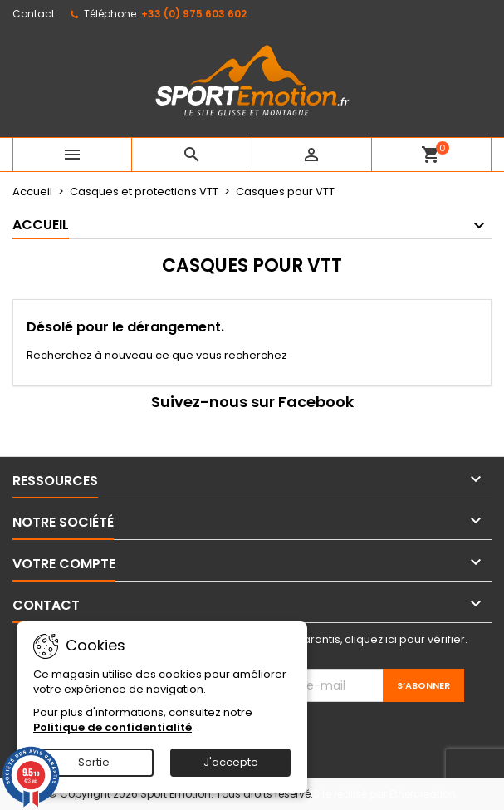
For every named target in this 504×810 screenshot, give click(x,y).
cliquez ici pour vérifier (405, 639)
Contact (33, 14)
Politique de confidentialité (112, 727)
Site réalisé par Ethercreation (384, 794)
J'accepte (230, 762)
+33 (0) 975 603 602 (194, 14)
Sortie (94, 762)
